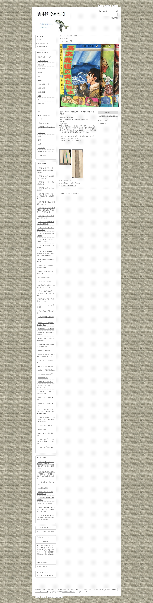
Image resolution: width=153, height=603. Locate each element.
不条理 (40, 80)
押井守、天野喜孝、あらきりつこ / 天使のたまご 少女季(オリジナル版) (46, 510)
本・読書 (41, 65)
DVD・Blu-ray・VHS (44, 115)
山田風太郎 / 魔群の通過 (45, 366)
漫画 (39, 140)
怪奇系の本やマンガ (44, 57)
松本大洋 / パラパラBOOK (46, 329)
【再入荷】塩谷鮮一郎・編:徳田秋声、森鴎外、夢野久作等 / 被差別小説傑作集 (46, 253)
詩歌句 (40, 72)
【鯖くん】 (41, 133)
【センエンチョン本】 (45, 123)
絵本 (39, 136)
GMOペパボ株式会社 (68, 592)
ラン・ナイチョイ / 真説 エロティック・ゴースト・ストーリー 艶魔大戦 (46, 411)
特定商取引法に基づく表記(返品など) (108, 116)
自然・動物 (41, 92)
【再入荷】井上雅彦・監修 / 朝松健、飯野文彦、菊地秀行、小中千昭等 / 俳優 (46, 210)
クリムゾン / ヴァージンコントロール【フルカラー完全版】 (45, 441)
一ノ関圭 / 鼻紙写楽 (44, 350)
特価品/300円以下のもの (45, 152)
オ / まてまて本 (43, 488)
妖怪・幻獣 (41, 88)
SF (39, 100)
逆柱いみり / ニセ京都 (45, 504)
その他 (40, 119)
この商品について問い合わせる (70, 183)
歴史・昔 (41, 103)
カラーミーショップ (41, 592)
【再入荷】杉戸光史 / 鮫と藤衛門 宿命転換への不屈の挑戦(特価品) (46, 170)
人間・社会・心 (43, 61)
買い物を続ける (66, 180)
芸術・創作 (41, 68)
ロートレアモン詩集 (44, 281)
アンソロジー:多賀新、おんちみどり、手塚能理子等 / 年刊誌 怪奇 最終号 (45, 518)
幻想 (39, 96)
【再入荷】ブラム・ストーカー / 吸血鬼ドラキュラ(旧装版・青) (46, 196)
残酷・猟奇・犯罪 (43, 84)
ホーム (61, 36)
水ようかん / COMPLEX (45, 425)
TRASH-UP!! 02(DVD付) (45, 374)
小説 (39, 144)
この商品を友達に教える (68, 186)
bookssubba (44, 562)
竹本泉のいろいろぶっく (45, 382)
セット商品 (41, 148)
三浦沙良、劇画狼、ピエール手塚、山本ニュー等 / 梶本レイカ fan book (46, 419)
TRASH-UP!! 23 (43, 378)
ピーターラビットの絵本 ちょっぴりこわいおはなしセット (45, 293)
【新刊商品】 (42, 155)
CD (39, 111)
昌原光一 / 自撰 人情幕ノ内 (46, 370)
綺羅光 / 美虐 (42, 429)
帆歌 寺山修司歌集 (44, 277)
